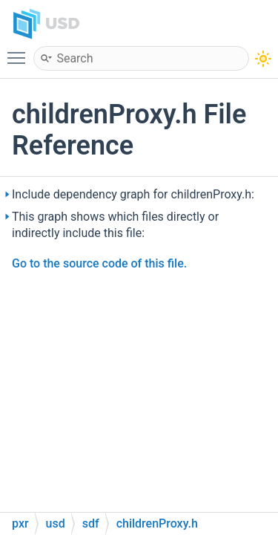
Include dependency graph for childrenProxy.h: (133, 194)
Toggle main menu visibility (20, 51)
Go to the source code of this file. (99, 263)
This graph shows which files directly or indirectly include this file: (115, 225)
